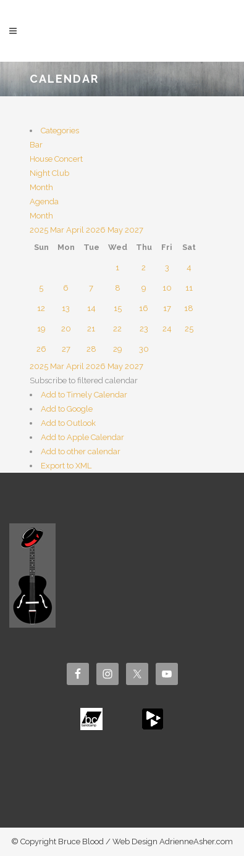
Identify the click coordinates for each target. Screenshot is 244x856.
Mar (58, 230)
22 (117, 328)
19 (41, 328)
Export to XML (66, 465)
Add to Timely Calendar (84, 394)
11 (189, 288)
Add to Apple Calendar (82, 437)
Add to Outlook (68, 423)
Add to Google (67, 408)
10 (167, 288)
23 (144, 328)
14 (91, 308)
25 (189, 328)
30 (144, 349)
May (116, 230)
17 (167, 308)
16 (143, 308)
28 (91, 349)
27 (66, 349)
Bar (36, 144)
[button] (84, 380)
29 (117, 349)
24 (167, 328)
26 (41, 349)
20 (66, 328)
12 (41, 308)
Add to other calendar (80, 451)
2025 (40, 230)
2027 (134, 230)
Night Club (49, 173)
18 (188, 308)
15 (118, 308)
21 (91, 328)
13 (66, 308)
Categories (60, 130)
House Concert (56, 159)
